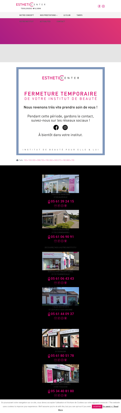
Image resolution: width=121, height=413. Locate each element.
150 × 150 (27, 160)
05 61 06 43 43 (60, 279)
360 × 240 (53, 160)
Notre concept (26, 15)
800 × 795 (70, 160)
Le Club (67, 15)
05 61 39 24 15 (60, 201)
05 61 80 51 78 (60, 356)
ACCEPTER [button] (97, 406)
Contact (61, 22)
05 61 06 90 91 (60, 237)
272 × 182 (62, 160)
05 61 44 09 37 (60, 314)
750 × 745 (45, 160)
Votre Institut (26, 22)
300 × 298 (36, 160)
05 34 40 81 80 (60, 391)
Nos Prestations (48, 15)
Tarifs (79, 15)
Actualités (45, 22)
